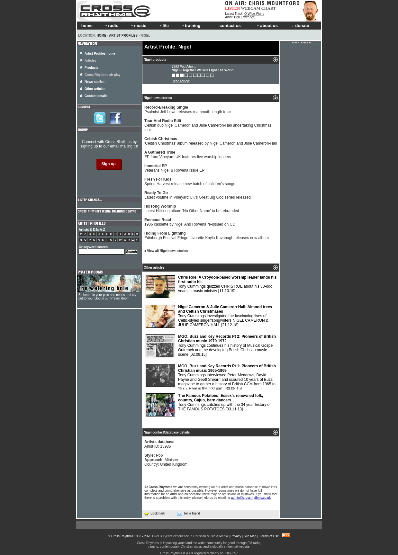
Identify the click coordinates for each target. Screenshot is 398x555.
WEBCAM (250, 8)
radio (111, 25)
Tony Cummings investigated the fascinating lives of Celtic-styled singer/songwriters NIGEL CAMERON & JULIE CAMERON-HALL (209, 316)
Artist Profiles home (100, 53)
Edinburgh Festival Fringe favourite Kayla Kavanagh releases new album (206, 235)
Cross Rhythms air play (103, 74)
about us (267, 25)
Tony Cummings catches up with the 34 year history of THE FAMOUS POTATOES (208, 404)
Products (91, 67)
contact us (229, 25)
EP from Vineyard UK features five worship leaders (187, 154)
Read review (181, 81)
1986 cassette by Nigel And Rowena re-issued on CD (189, 222)
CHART (268, 8)
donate (300, 25)
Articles (90, 60)
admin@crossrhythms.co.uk (251, 497)
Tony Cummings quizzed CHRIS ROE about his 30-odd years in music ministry (211, 286)
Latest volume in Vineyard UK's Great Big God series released (197, 195)
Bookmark (154, 513)
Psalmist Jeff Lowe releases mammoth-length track (187, 109)
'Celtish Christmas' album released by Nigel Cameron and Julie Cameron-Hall (210, 141)
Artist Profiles (123, 35)
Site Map (250, 536)
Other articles (95, 89)
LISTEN (232, 8)
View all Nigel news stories (167, 251)
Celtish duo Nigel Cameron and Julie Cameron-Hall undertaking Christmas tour (208, 125)
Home (101, 35)
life (164, 25)
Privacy (236, 536)
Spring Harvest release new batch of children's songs (189, 181)
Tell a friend (188, 513)
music (138, 25)
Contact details (96, 96)
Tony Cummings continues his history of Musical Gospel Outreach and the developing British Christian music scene (211, 345)
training (190, 25)
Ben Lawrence (244, 17)
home (85, 25)
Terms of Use (269, 536)
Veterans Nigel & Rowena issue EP (174, 168)
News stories (94, 82)
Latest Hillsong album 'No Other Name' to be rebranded (191, 208)
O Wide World (254, 13)
